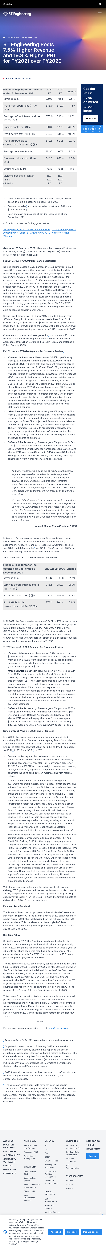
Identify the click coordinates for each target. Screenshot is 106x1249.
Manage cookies (91, 1235)
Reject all (72, 1235)
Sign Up (92, 1156)
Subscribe (94, 121)
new (53, 1031)
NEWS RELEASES (29, 37)
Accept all (56, 1235)
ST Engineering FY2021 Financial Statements (29, 232)
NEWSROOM (13, 37)
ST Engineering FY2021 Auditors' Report (51, 235)
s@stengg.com (62, 1031)
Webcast (10, 238)
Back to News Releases (17, 78)
